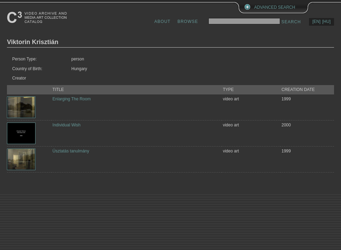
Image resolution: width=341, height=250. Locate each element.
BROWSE (187, 21)
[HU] (326, 21)
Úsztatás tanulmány (71, 151)
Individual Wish (67, 125)
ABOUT (162, 21)
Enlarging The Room (72, 99)
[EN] (316, 21)
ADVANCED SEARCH (274, 7)
